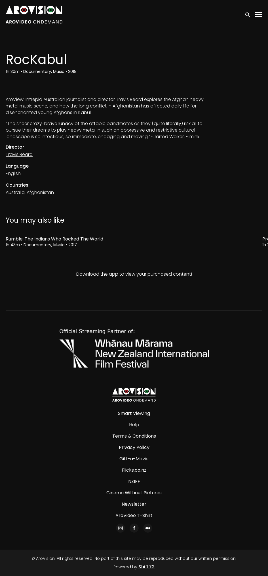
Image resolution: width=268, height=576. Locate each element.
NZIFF (134, 481)
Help (134, 424)
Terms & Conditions (134, 436)
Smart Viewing (134, 413)
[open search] (248, 14)
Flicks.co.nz (134, 470)
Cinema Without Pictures (134, 493)
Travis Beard (19, 154)
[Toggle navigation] (259, 14)
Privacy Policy (134, 447)
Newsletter (134, 504)
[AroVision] (133, 395)
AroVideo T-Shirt (134, 515)
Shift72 (146, 567)
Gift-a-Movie (134, 458)
